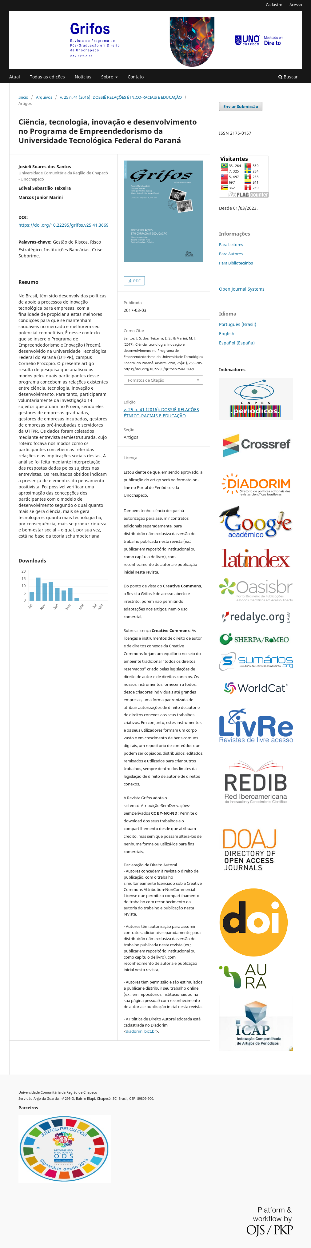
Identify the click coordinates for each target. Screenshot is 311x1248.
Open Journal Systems (242, 289)
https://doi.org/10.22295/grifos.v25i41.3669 (63, 225)
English (226, 333)
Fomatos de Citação (146, 380)
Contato (136, 77)
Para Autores (231, 253)
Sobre (107, 77)
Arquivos (44, 97)
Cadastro (274, 4)
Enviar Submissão (240, 106)
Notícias (83, 77)
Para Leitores (231, 244)
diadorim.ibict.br (141, 1031)
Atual (14, 77)
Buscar (288, 77)
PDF (136, 281)
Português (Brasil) (237, 324)
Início (23, 97)
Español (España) (237, 343)
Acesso (295, 4)
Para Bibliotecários (236, 263)
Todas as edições (47, 77)
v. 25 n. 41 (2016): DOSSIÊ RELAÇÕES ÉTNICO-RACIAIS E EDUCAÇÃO (121, 97)
